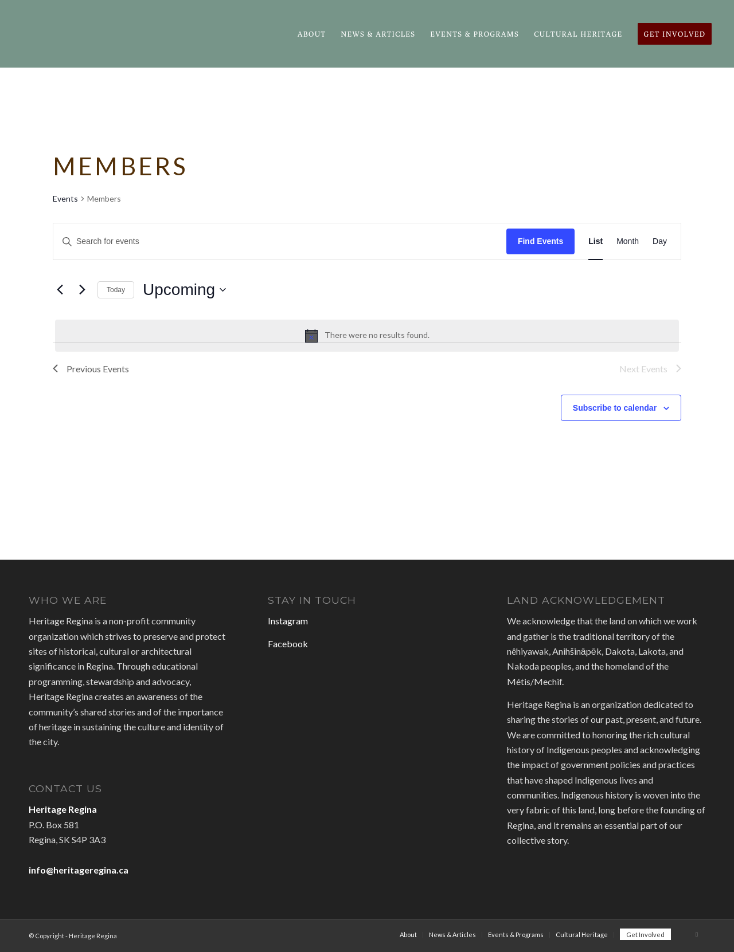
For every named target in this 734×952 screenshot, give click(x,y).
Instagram (288, 620)
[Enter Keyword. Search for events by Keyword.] (279, 241)
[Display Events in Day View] (660, 241)
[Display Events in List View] (595, 241)
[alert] (367, 336)
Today (116, 290)
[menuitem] (312, 34)
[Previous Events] (60, 290)
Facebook (288, 643)
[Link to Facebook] (696, 934)
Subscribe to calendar (615, 407)
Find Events (540, 241)
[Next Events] (82, 290)
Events (65, 198)
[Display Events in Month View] (627, 241)
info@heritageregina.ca (78, 869)
